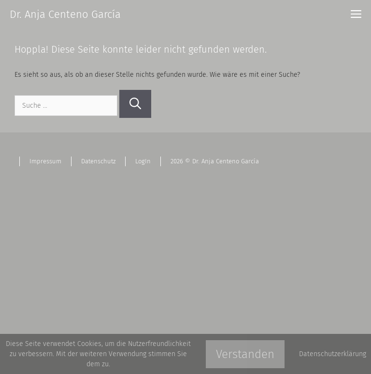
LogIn (143, 161)
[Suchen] (135, 104)
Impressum (45, 161)
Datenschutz (98, 161)
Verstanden (245, 354)
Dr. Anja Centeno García (65, 14)
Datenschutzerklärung (332, 354)
